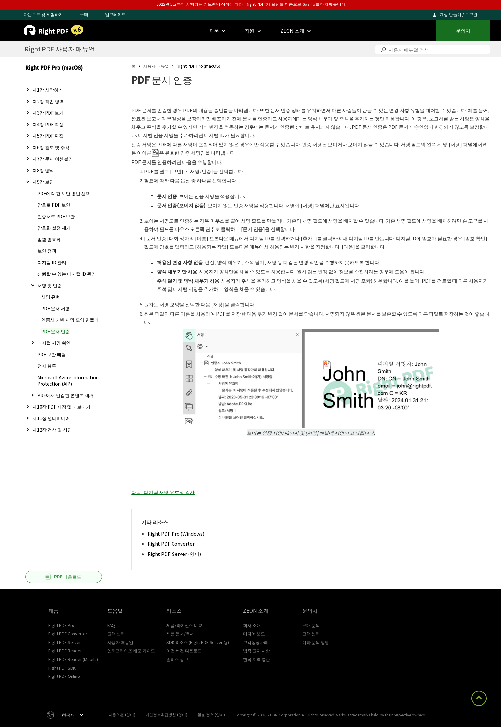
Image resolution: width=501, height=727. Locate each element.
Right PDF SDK (62, 668)
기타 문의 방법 (315, 642)
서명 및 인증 (49, 285)
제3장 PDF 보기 (48, 113)
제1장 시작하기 (48, 90)
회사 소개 (252, 625)
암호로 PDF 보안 (53, 205)
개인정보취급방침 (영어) (166, 714)
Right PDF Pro (61, 625)
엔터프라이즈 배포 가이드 (131, 650)
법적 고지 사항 (256, 650)
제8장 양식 (43, 170)
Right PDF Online (64, 676)
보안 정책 (46, 251)
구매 (84, 14)
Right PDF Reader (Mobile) (73, 659)
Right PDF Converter (171, 543)
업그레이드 (115, 14)
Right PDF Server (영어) (174, 553)
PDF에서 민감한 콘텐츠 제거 (65, 395)
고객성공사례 (255, 642)
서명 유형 (50, 297)
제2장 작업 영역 (48, 101)
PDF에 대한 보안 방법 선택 (63, 193)
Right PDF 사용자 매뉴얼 (60, 48)
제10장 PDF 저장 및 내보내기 (61, 406)
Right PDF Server (64, 642)
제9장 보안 (43, 182)
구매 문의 (311, 625)
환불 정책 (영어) (211, 714)
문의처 (463, 30)
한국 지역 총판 (256, 659)
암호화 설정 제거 (54, 228)
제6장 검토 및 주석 (51, 147)
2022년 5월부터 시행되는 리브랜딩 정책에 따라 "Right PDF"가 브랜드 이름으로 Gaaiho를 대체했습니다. (251, 4)
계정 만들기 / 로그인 (458, 14)
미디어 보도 (254, 634)
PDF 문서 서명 (55, 308)
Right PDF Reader (65, 650)
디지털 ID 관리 (51, 262)
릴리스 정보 (177, 659)
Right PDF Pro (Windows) (176, 533)
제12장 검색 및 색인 (52, 429)
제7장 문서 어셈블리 (53, 159)
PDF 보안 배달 (51, 354)
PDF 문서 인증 (55, 331)
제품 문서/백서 (180, 634)
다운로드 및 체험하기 (43, 14)
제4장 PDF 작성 (48, 124)
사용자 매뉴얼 (156, 66)
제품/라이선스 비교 (184, 625)
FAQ (111, 625)
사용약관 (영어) (122, 714)
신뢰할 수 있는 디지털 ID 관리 (66, 274)
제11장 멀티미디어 (51, 418)
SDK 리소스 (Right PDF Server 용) (197, 642)
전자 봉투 (46, 366)
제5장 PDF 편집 (48, 136)
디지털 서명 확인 (54, 343)
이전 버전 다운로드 (184, 650)
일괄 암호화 (49, 239)
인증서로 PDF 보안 (56, 216)
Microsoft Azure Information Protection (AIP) (68, 380)
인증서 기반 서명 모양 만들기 (70, 320)
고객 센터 (116, 634)
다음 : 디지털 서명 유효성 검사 (163, 492)
